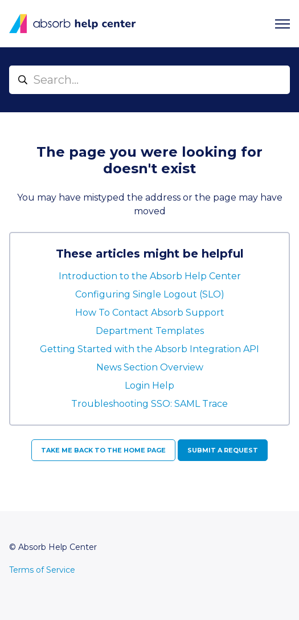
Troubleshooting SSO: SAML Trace (149, 403)
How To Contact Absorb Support (149, 312)
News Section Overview (149, 367)
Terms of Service (42, 570)
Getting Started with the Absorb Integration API (149, 349)
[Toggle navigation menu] (282, 24)
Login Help (149, 385)
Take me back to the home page (103, 450)
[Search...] (149, 80)
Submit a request (222, 450)
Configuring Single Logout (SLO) (149, 294)
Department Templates (150, 330)
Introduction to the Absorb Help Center (150, 276)
